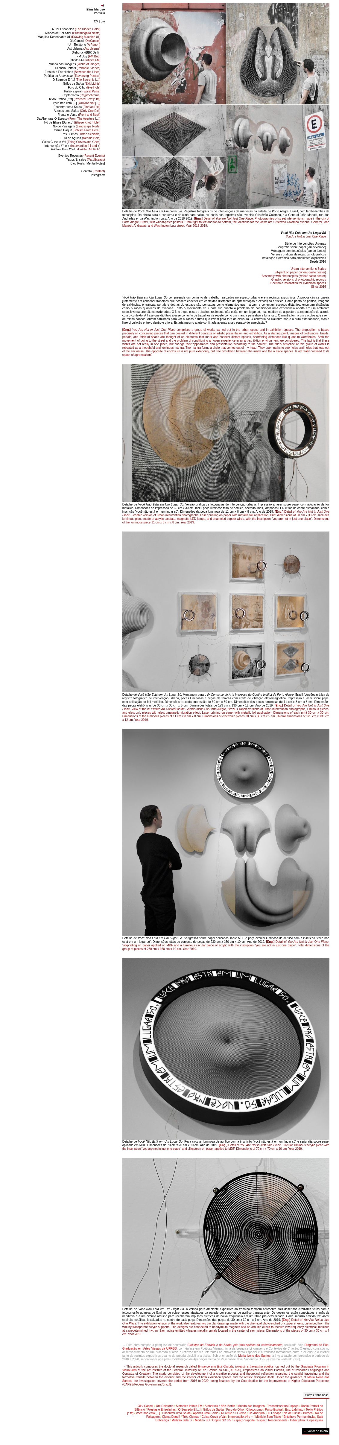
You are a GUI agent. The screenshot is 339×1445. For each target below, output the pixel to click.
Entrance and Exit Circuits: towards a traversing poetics (235, 1366)
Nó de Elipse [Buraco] (72, 122)
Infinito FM (85, 60)
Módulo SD (202, 1420)
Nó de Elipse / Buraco (298, 1413)
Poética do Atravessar (72, 75)
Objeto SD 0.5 (221, 1420)
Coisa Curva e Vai (71, 142)
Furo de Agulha (80, 138)
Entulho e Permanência (298, 1416)
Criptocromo (82, 95)
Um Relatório (85, 44)
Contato (93, 171)
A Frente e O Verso (233, 1413)
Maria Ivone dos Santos (254, 1355)
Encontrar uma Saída (77, 107)
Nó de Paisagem (77, 126)
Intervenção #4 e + (73, 145)
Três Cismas (81, 134)
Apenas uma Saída (77, 110)
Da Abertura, (257, 1413)
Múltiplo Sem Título (76, 149)
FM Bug (88, 56)
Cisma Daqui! (77, 130)
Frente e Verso (79, 114)
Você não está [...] (76, 103)
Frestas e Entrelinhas (72, 72)
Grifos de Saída (82, 83)
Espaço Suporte (244, 1420)
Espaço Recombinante (272, 1420)
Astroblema (84, 48)
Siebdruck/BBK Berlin (86, 52)
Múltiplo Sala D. (181, 1420)
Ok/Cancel (85, 40)
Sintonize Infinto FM (189, 1406)
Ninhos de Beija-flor (73, 33)
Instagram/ (98, 175)
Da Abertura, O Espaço (69, 118)
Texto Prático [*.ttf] (74, 99)
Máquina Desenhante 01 (69, 37)
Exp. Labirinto (294, 1409)
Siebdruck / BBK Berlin (220, 1406)
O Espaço (274, 1413)
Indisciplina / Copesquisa (306, 1420)
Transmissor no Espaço (283, 1406)
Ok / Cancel (145, 1406)
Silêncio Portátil (77, 68)
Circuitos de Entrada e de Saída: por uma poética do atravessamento (234, 1345)
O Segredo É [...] (77, 79)
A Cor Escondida (76, 29)
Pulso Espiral (82, 91)
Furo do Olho (84, 87)
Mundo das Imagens (75, 64)
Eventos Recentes (81, 155)
